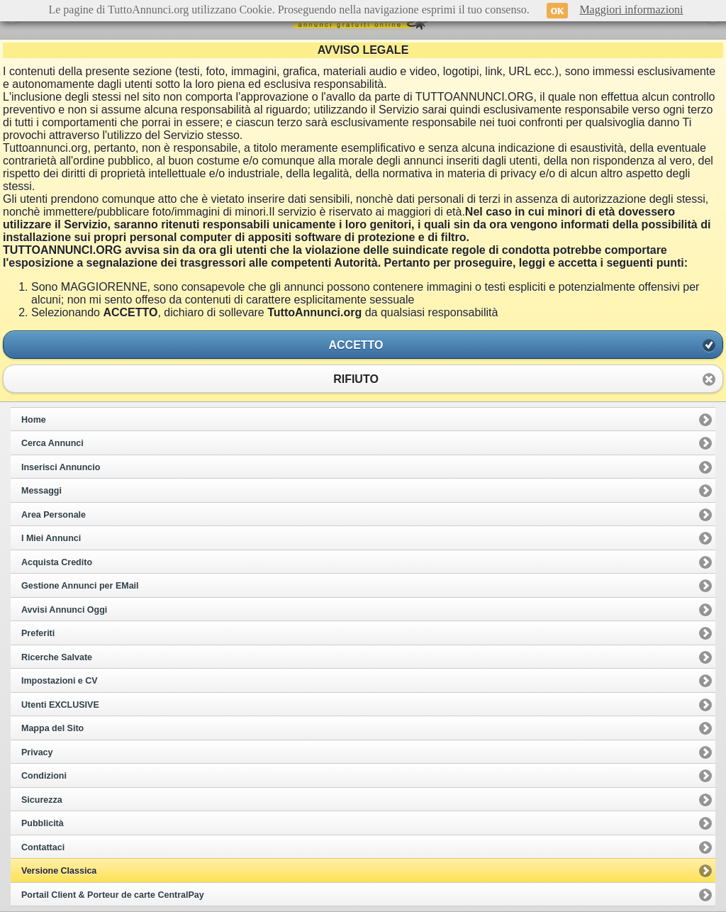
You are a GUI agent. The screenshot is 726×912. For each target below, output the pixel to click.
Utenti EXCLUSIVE (60, 705)
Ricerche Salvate (56, 657)
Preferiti (38, 633)
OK (557, 11)
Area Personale (53, 515)
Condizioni (44, 776)
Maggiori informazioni (631, 10)
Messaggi (41, 491)
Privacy (36, 752)
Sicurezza (41, 800)
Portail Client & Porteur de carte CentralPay (112, 895)
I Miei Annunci (51, 538)
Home (33, 420)
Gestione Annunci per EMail (80, 586)
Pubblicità (42, 823)
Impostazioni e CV (59, 681)
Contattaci (43, 847)
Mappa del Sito (52, 728)
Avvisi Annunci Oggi (64, 610)
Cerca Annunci (52, 443)
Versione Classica (58, 871)
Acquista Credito (56, 562)
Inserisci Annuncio (60, 467)
